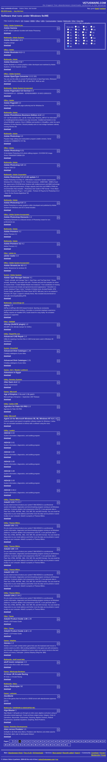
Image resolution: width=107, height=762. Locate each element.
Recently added (68, 753)
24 (93, 741)
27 (104, 741)
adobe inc (12, 253)
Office (38, 21)
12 (48, 741)
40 (50, 745)
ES (86, 41)
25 (97, 741)
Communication (51, 21)
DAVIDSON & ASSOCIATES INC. (24, 708)
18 (70, 741)
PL (78, 38)
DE (93, 32)
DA (94, 30)
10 (41, 741)
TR (78, 44)
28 (5, 745)
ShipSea (13, 640)
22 (85, 741)
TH (70, 44)
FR (85, 32)
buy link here (18, 11)
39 (47, 745)
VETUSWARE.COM (94, 2)
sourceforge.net (18, 303)
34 (28, 745)
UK (86, 44)
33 (24, 745)
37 (39, 745)
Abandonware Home (15, 753)
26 (100, 741)
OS (22, 21)
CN (78, 30)
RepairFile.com (14, 334)
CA (70, 30)
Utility (43, 21)
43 (61, 745)
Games (59, 21)
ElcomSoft (14, 348)
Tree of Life (28, 753)
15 (59, 741)
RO (70, 41)
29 (9, 745)
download (7, 33)
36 (35, 745)
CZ (86, 30)
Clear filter (80, 21)
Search (77, 753)
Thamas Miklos (14, 499)
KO (70, 38)
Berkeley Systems (15, 379)
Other (74, 21)
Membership (95, 755)
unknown (13, 693)
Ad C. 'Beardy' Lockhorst (19, 370)
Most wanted (57, 753)
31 (17, 745)
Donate (102, 753)
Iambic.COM (13, 404)
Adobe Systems (18, 37)
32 (20, 745)
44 (65, 745)
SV (94, 41)
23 (89, 741)
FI (78, 32)
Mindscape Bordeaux (17, 671)
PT (86, 38)
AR (94, 27)
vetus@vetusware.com (47, 759)
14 (55, 741)
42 (58, 745)
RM (94, 38)
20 (78, 741)
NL (70, 32)
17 (67, 741)
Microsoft (13, 392)
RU (78, 41)
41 (54, 745)
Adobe (11, 50)
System (26, 21)
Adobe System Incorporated (23, 88)
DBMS (32, 21)
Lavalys (12, 430)
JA (93, 35)
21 (82, 741)
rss (57, 759)
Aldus (15, 684)
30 (13, 745)
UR (94, 44)
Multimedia (67, 21)
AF (86, 27)
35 (32, 745)
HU (70, 35)
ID (78, 35)
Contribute (95, 753)
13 (52, 741)
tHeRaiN (12, 322)
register (102, 8)
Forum (103, 755)
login (97, 8)
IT (85, 35)
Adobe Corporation (19, 174)
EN (78, 27)
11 (44, 741)
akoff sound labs (19, 659)
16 (63, 741)
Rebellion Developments (18, 726)
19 (74, 741)
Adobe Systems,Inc (16, 25)
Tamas (11, 616)
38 (43, 745)
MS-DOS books (6, 11)
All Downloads (38, 753)
